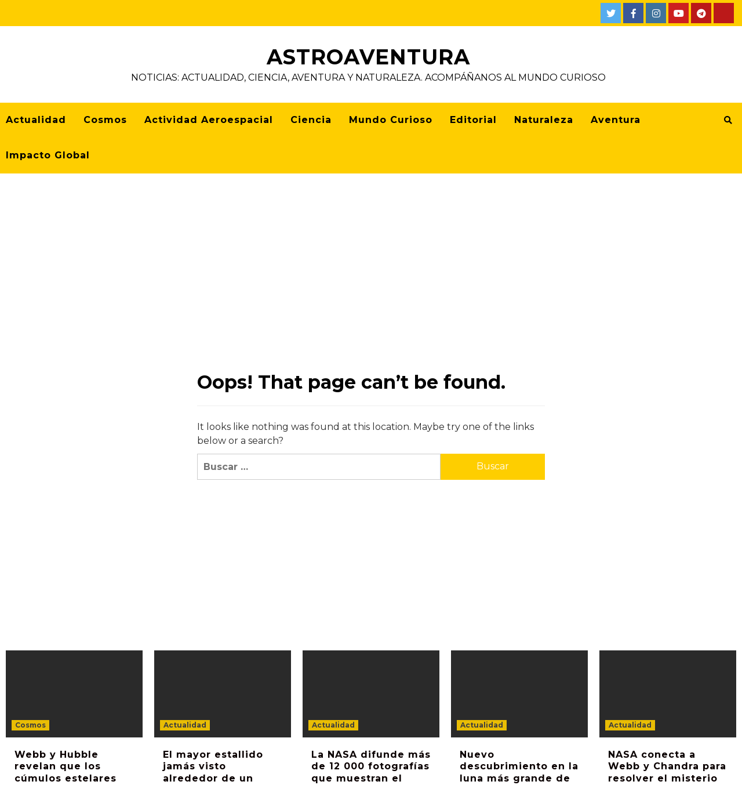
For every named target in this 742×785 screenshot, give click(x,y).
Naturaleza (543, 119)
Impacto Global (48, 155)
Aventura (616, 119)
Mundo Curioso (390, 119)
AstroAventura (368, 57)
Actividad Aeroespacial (208, 119)
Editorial (473, 119)
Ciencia (311, 119)
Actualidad (36, 119)
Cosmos (105, 119)
